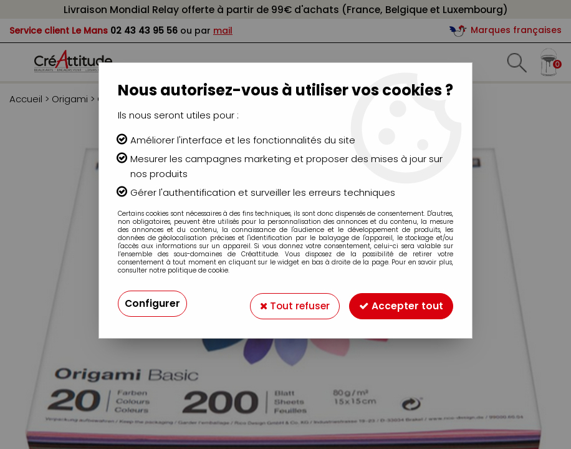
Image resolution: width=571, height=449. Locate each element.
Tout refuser (293, 303)
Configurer (153, 303)
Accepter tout (401, 303)
